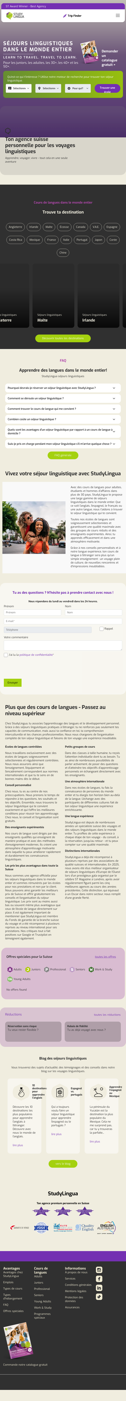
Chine (63, 253)
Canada (80, 227)
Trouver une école (107, 89)
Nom (68, 606)
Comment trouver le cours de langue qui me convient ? (42, 409)
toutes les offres (105, 957)
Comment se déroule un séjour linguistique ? (36, 398)
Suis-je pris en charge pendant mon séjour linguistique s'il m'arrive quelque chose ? (60, 444)
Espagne (112, 227)
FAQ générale (63, 455)
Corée (113, 240)
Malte (49, 227)
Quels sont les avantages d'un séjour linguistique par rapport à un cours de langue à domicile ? (60, 431)
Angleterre (15, 227)
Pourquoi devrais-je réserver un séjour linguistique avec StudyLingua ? (52, 388)
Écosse (64, 227)
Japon (98, 240)
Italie (66, 240)
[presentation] (28, 670)
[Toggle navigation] (118, 15)
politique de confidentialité (36, 655)
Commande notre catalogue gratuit (25, 1365)
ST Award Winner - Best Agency (26, 6)
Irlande (33, 227)
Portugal (82, 240)
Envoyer (13, 683)
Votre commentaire (16, 637)
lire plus (18, 1145)
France (51, 240)
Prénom (9, 606)
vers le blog (63, 1164)
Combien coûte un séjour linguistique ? (32, 419)
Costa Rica (15, 240)
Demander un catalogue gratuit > (110, 58)
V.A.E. (96, 227)
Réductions (13, 1014)
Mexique (34, 240)
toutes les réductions (107, 1015)
